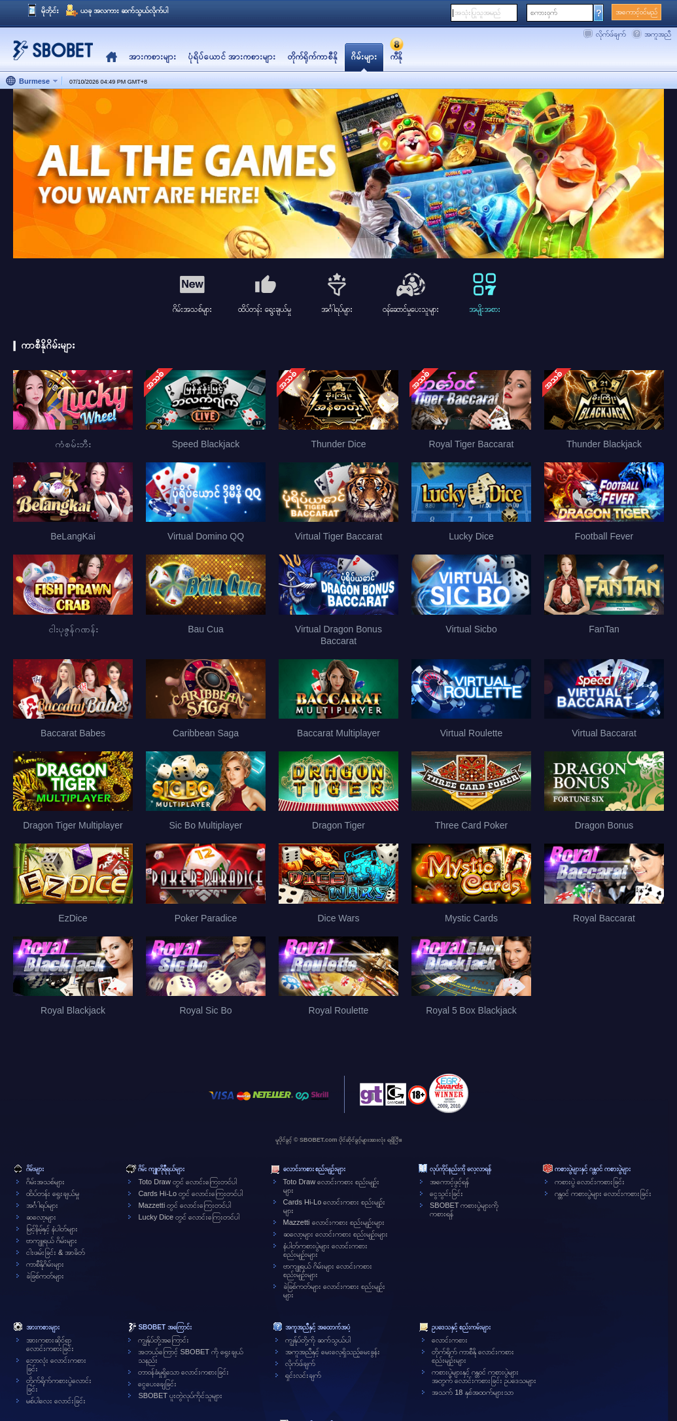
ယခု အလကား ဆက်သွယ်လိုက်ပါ (124, 10)
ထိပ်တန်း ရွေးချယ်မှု (52, 1193)
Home (111, 57)
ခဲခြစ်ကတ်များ (45, 1276)
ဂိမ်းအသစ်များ (45, 1182)
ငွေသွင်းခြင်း (446, 1193)
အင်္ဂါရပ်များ (42, 1205)
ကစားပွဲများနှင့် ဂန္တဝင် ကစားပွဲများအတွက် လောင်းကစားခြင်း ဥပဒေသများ (484, 1376)
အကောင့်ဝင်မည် (636, 12)
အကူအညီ (657, 34)
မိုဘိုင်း (50, 10)
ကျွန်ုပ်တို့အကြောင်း (163, 1340)
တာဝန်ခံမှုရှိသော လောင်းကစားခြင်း (183, 1372)
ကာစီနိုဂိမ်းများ (45, 1264)
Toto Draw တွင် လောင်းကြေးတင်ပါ (187, 1182)
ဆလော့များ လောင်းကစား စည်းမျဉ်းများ (335, 1234)
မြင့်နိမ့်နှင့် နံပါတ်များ (52, 1229)
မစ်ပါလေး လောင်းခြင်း (56, 1401)
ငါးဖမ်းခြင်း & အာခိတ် (55, 1252)
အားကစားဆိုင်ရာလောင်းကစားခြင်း (50, 1344)
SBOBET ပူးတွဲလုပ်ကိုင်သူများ (180, 1395)
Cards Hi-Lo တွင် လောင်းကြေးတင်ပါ (190, 1193)
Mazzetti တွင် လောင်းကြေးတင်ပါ (184, 1205)
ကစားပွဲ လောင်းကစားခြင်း (590, 1182)
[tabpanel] (338, 174)
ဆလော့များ (41, 1217)
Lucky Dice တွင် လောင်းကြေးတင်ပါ (188, 1217)
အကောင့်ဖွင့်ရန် (449, 1182)
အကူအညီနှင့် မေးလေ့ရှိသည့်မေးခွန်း (332, 1352)
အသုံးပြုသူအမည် (477, 12)
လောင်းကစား (450, 1340)
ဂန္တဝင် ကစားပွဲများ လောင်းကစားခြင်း (603, 1193)
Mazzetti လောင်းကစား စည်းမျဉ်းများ (334, 1222)
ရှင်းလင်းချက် (303, 1375)
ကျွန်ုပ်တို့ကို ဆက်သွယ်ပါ (318, 1340)
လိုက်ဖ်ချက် (611, 34)
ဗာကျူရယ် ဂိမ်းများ (51, 1240)
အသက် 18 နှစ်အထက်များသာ (472, 1392)
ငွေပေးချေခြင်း (157, 1384)
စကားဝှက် (543, 12)
